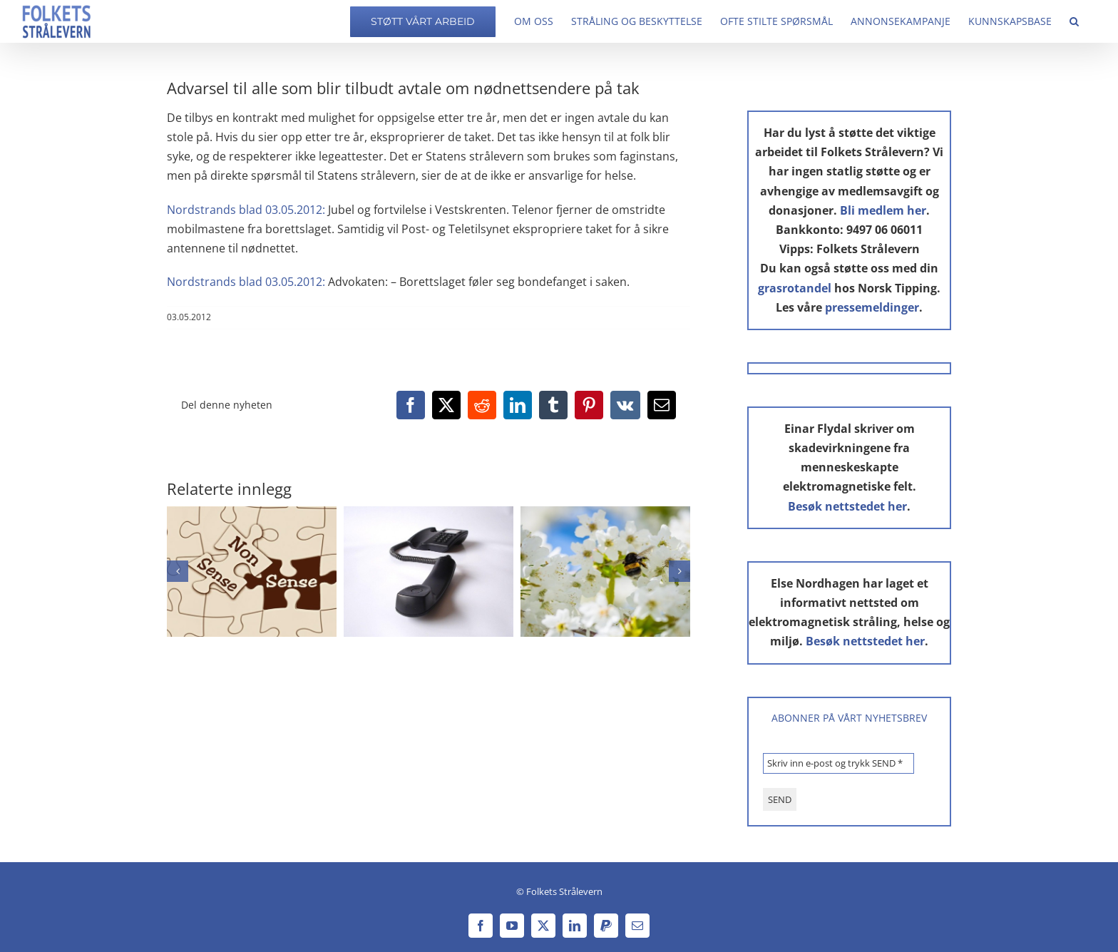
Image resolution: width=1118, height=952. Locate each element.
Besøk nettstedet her (847, 506)
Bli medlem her (883, 210)
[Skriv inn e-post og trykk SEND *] (838, 763)
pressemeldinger (872, 307)
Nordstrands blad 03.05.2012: (246, 209)
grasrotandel (794, 288)
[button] (1074, 21)
